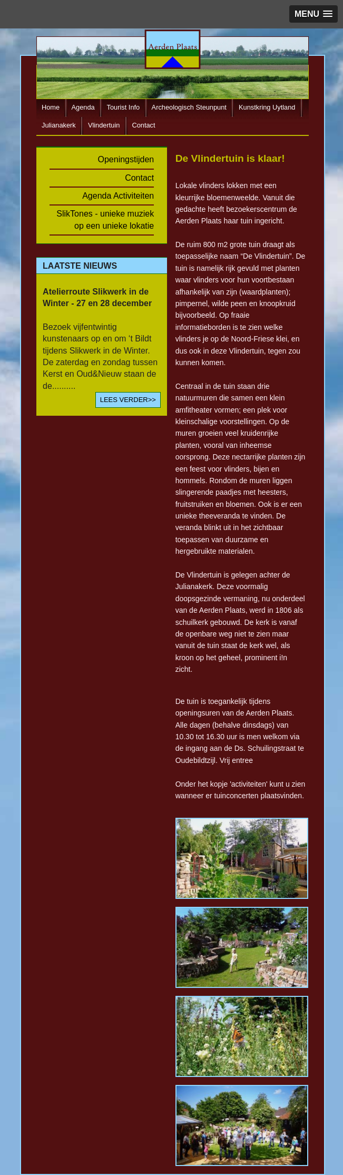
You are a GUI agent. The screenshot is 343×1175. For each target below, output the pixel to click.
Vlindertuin (104, 126)
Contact (143, 126)
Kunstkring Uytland (267, 108)
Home (51, 108)
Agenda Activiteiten (118, 195)
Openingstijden (126, 159)
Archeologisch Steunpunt (189, 108)
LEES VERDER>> (128, 400)
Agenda (83, 108)
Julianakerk (59, 126)
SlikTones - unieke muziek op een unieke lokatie (105, 219)
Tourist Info (123, 108)
